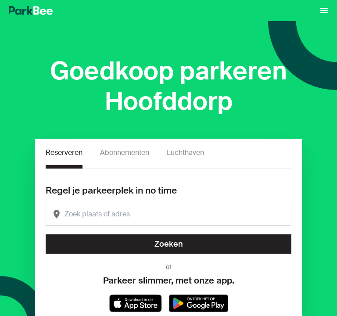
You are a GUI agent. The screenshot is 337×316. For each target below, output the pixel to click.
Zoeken (168, 244)
